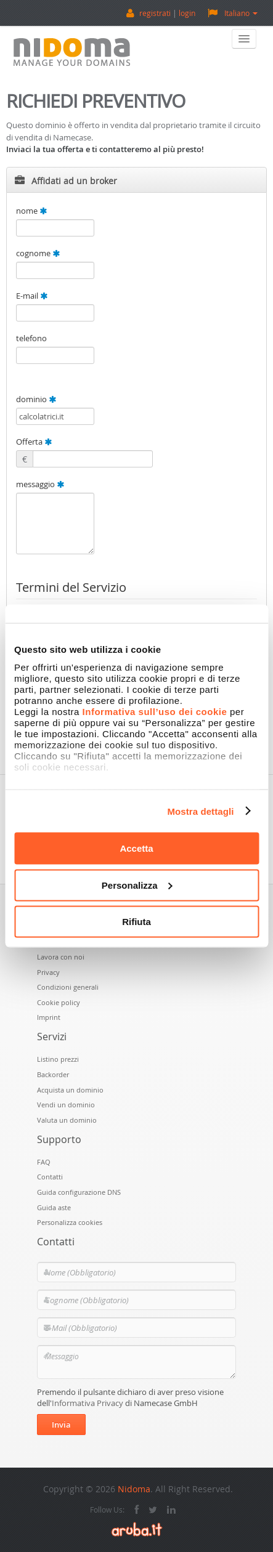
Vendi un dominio (66, 1104)
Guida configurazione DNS (79, 1192)
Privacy (48, 972)
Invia (61, 1424)
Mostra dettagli (200, 811)
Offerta (34, 441)
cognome (38, 253)
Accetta (136, 848)
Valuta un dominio (67, 1120)
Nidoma (134, 1489)
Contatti (50, 1176)
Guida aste (54, 1207)
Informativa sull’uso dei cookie (155, 711)
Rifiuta (136, 921)
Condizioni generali (68, 987)
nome (31, 210)
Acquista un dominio (70, 1089)
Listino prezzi (58, 1059)
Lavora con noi (60, 956)
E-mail (31, 295)
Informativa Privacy (87, 1403)
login (187, 13)
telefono (31, 338)
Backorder (53, 1074)
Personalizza (137, 884)
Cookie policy (58, 1002)
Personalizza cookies (69, 1222)
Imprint (48, 1017)
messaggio (40, 484)
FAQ (44, 1161)
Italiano (233, 12)
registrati (155, 13)
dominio (36, 399)
